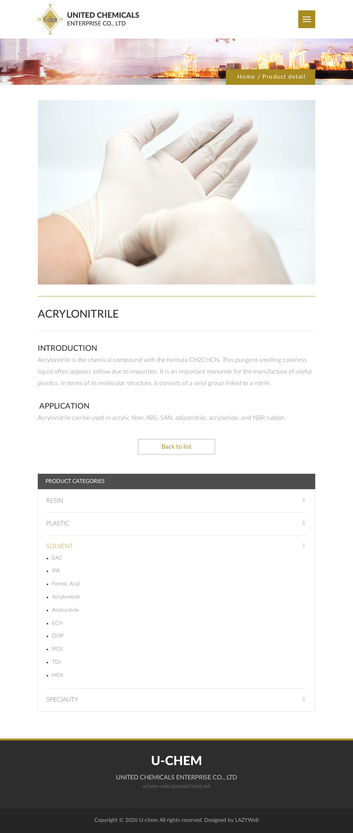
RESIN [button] (54, 501)
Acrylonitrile (66, 597)
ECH (57, 623)
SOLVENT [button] (59, 546)
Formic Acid (66, 584)
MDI (57, 649)
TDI (56, 662)
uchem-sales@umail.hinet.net (176, 786)
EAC (57, 558)
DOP (58, 636)
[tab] (176, 501)
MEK (58, 675)
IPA (56, 571)
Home (246, 77)
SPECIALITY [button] (62, 700)
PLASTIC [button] (57, 523)
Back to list (176, 447)
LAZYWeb (247, 820)
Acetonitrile (65, 610)
